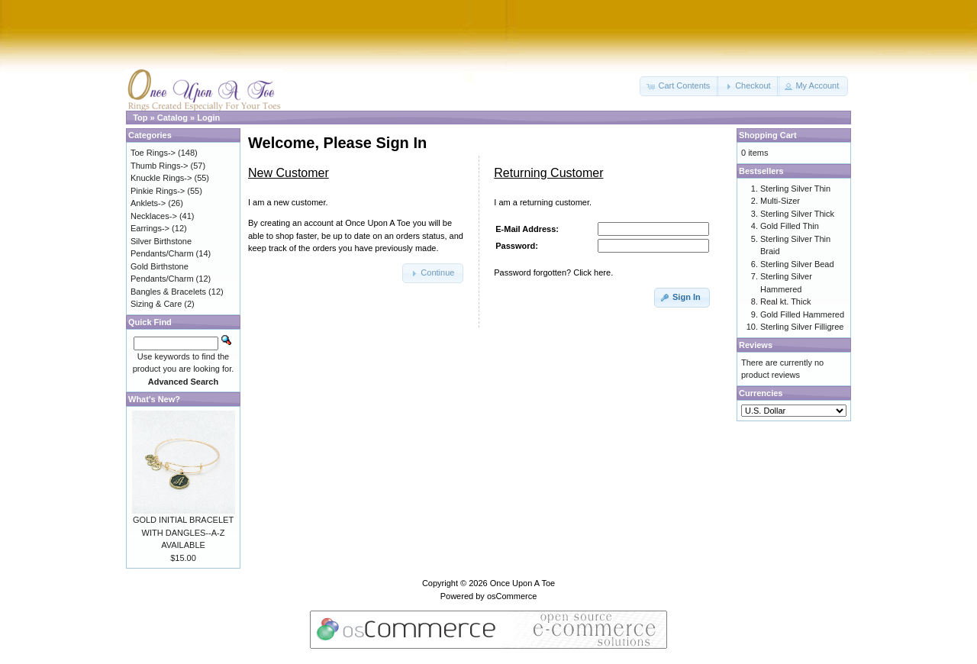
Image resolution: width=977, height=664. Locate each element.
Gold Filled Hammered (802, 314)
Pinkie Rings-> (158, 190)
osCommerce (512, 596)
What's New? (154, 399)
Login (208, 117)
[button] (679, 86)
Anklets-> (148, 203)
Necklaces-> (154, 216)
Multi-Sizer (780, 200)
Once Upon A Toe (522, 583)
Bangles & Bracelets (168, 291)
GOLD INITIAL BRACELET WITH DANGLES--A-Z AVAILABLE (183, 532)
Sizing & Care (156, 303)
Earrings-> (150, 228)
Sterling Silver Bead (797, 264)
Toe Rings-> (153, 152)
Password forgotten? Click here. (553, 272)
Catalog (172, 117)
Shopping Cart (768, 135)
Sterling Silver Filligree (801, 326)
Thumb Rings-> (160, 165)
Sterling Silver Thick (797, 213)
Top (140, 117)
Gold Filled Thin (789, 225)
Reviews (755, 345)
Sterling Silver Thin (795, 188)
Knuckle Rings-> (161, 177)
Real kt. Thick (785, 301)
